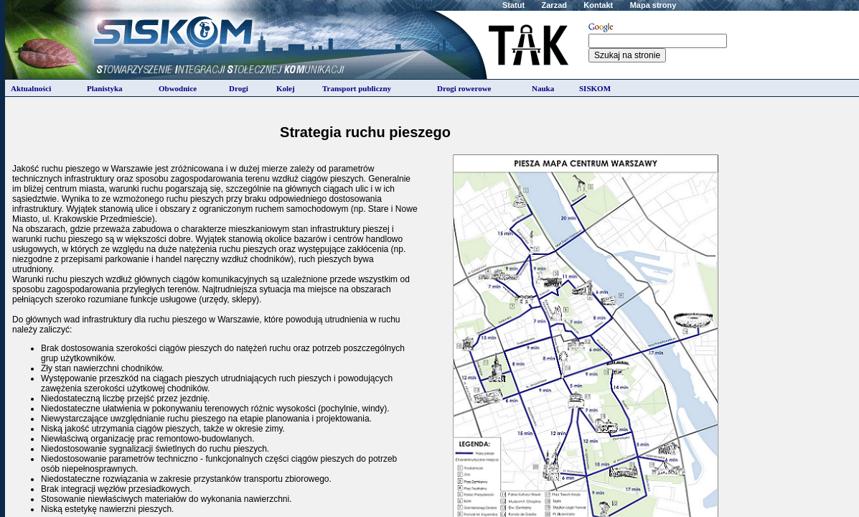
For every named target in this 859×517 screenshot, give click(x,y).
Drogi (238, 88)
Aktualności (31, 88)
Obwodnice (178, 88)
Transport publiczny (356, 88)
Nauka (543, 88)
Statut (513, 5)
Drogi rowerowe (464, 88)
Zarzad (554, 5)
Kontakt (598, 5)
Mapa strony (653, 5)
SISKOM (595, 88)
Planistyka (105, 88)
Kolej (285, 88)
